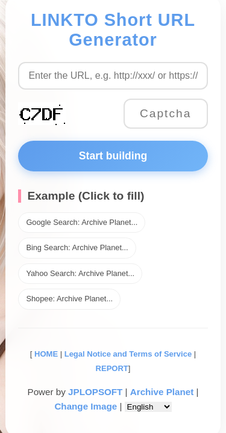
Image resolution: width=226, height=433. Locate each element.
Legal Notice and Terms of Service (128, 353)
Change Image (85, 406)
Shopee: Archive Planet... (69, 298)
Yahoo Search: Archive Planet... (80, 273)
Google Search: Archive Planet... (81, 222)
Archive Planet (162, 392)
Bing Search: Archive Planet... (77, 247)
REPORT (112, 368)
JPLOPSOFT (95, 392)
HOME (45, 353)
